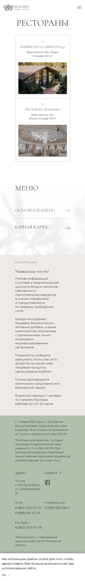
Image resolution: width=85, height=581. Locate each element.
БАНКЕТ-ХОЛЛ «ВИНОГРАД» (42, 47)
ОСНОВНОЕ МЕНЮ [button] (35, 213)
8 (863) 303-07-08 (28, 527)
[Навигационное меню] (79, 7)
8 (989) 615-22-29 (27, 513)
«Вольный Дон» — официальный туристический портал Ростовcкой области (38, 541)
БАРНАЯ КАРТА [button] (31, 227)
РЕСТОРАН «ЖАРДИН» (42, 109)
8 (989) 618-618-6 (56, 508)
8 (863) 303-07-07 (28, 508)
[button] (67, 213)
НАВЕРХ (50, 473)
